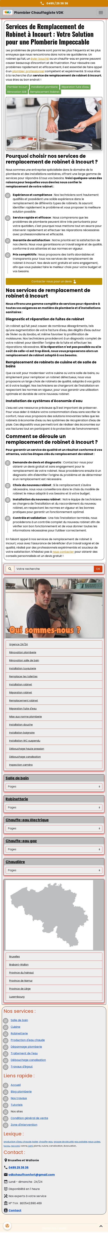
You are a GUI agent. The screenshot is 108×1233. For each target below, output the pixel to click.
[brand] (33, 13)
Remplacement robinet (23, 700)
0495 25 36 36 (19, 1167)
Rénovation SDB (16, 92)
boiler (35, 1141)
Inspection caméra (21, 765)
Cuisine (15, 1027)
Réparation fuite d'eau (75, 87)
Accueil (16, 1085)
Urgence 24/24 (18, 644)
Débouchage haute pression (26, 748)
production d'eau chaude (17, 1141)
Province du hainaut (21, 972)
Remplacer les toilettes (23, 676)
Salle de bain (19, 1020)
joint (30, 1145)
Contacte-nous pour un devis (54, 281)
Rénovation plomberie (22, 652)
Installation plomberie (44, 87)
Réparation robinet (20, 692)
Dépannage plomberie (26, 1047)
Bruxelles (14, 956)
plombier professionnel (28, 71)
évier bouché (40, 59)
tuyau (7, 1145)
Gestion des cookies (54, 1228)
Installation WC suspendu (24, 740)
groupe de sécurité (64, 1141)
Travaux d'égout (22, 1067)
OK (98, 569)
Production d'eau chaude (28, 1040)
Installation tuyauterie (22, 668)
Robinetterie (19, 1033)
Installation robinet (20, 684)
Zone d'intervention (24, 1125)
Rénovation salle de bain (24, 660)
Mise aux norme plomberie (25, 716)
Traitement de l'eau (24, 1053)
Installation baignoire (22, 732)
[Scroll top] (101, 1226)
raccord (15, 1145)
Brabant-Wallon (19, 964)
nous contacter (63, 552)
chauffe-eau (46, 1141)
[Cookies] (7, 1226)
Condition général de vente (29, 1118)
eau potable (80, 1141)
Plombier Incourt (17, 87)
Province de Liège (20, 988)
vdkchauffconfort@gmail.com (31, 1175)
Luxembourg (17, 996)
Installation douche (21, 724)
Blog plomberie (21, 1092)
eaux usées (94, 1141)
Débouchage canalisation (25, 756)
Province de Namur (21, 980)
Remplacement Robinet (45, 92)
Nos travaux (19, 1098)
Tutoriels (17, 1105)
